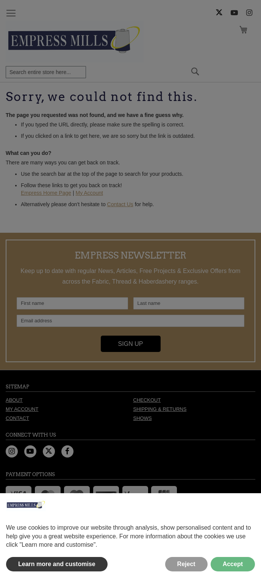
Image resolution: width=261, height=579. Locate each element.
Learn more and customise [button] (56, 564)
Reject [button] (186, 564)
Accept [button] (233, 564)
